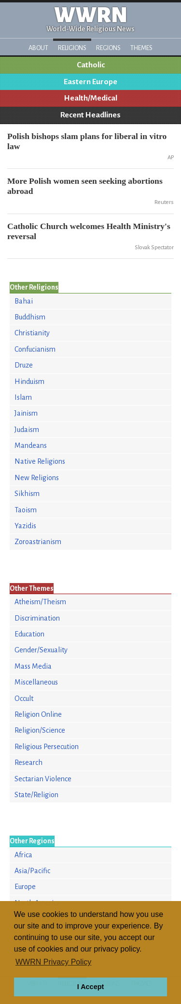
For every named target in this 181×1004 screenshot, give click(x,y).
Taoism (25, 510)
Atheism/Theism (40, 602)
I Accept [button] (90, 987)
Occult (23, 698)
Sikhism (27, 493)
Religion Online (38, 714)
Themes (141, 47)
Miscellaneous (36, 682)
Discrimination (37, 618)
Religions (72, 47)
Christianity (32, 333)
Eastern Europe (90, 81)
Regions (108, 47)
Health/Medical (90, 98)
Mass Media (33, 666)
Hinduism (29, 381)
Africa (23, 855)
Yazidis (25, 526)
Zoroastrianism (37, 542)
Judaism (26, 429)
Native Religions (39, 461)
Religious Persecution (46, 746)
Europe (25, 886)
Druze (23, 365)
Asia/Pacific (32, 871)
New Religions (36, 478)
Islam (23, 397)
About (38, 47)
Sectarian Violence (42, 779)
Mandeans (30, 445)
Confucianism (35, 349)
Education (29, 634)
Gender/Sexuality (41, 650)
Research (28, 762)
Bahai (23, 301)
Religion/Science (39, 730)
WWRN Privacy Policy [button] (53, 962)
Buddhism (29, 317)
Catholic (91, 65)
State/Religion (36, 795)
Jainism (26, 413)
